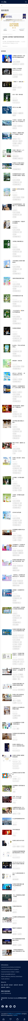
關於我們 (6, 985)
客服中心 (8, 987)
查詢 (2, 985)
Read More (5, 46)
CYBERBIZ (15, 1015)
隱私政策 (21, 985)
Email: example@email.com (8, 974)
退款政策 (16, 985)
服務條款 (3, 987)
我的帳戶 (11, 985)
